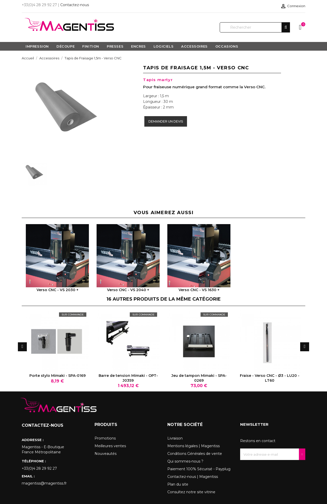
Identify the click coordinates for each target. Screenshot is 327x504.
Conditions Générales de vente (194, 453)
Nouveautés (105, 453)
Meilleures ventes (110, 446)
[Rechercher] (255, 27)
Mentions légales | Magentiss (193, 446)
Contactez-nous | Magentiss (192, 476)
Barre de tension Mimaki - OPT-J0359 (128, 377)
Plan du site (177, 484)
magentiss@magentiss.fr (44, 483)
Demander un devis (165, 121)
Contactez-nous (74, 5)
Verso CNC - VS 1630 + (199, 290)
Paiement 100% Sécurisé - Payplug (198, 469)
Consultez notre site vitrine (191, 492)
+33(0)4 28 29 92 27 (39, 468)
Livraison (175, 438)
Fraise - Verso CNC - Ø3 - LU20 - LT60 (269, 377)
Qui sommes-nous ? (185, 461)
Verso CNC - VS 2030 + (57, 290)
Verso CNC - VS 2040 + (128, 290)
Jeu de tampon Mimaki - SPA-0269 (199, 377)
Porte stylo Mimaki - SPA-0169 (57, 375)
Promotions (105, 438)
